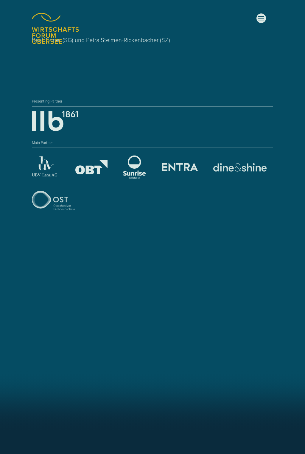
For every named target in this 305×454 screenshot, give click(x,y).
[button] (261, 18)
